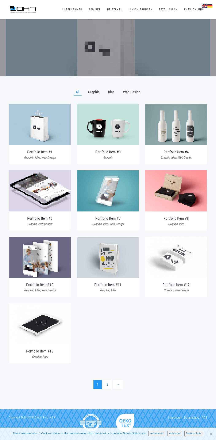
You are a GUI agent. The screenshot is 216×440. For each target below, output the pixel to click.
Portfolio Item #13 (39, 351)
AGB (204, 418)
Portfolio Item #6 (40, 218)
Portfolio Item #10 (39, 285)
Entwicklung (194, 9)
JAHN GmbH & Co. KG (40, 417)
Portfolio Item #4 (176, 152)
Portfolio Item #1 (40, 152)
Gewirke (95, 9)
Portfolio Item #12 (176, 285)
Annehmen (156, 433)
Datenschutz (192, 418)
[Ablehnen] (211, 434)
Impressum (175, 418)
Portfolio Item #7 (108, 218)
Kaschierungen (141, 9)
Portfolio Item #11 (108, 285)
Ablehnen (175, 433)
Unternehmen (72, 9)
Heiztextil (115, 9)
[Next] (118, 384)
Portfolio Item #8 (176, 218)
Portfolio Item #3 (108, 152)
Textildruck (168, 9)
